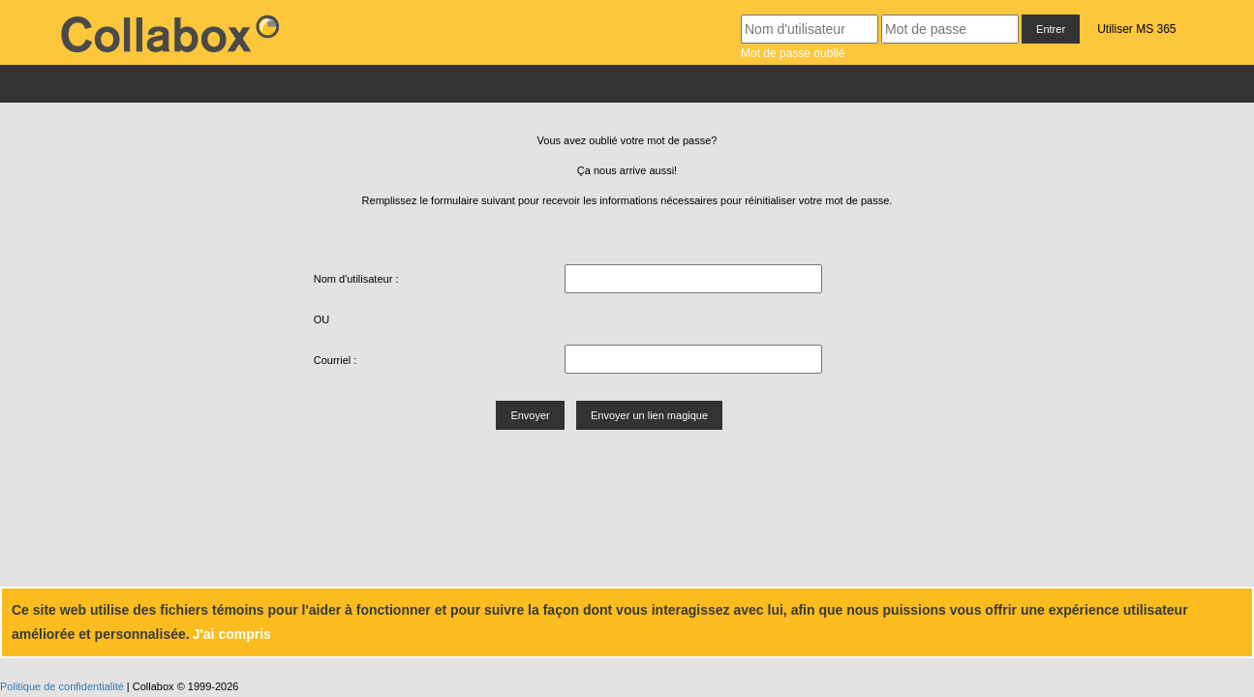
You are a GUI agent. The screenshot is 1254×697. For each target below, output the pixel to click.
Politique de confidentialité (62, 686)
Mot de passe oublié (792, 53)
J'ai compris (232, 634)
